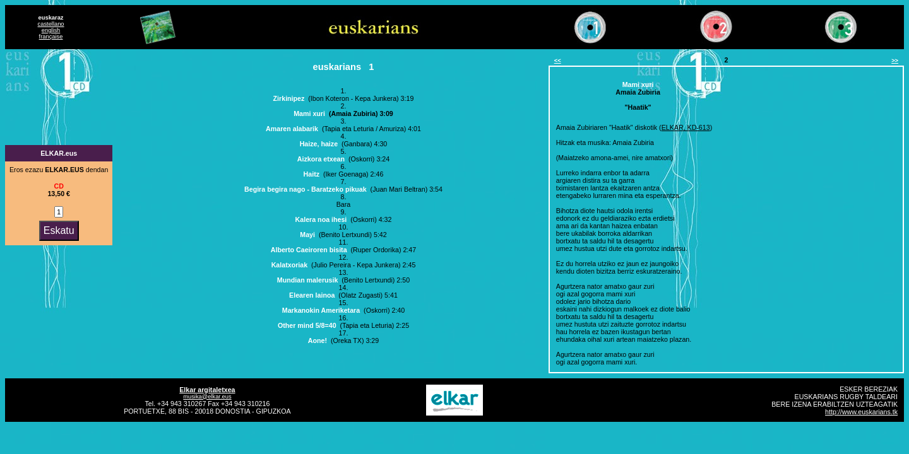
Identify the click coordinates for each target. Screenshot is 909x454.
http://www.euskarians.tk (861, 412)
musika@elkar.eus (207, 396)
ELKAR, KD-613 (686, 127)
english (51, 30)
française (51, 36)
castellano (51, 24)
